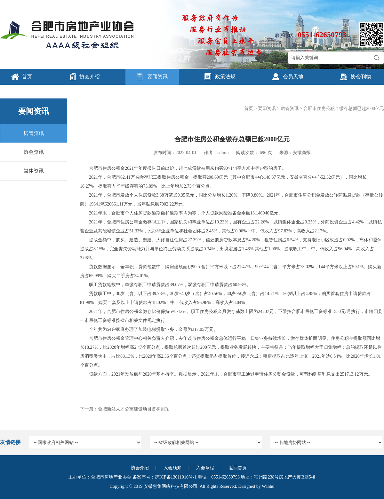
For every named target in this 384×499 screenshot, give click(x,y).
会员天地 (293, 76)
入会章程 (205, 467)
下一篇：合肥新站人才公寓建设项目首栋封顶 (125, 409)
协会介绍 (89, 76)
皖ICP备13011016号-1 (176, 477)
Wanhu (268, 486)
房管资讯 (33, 133)
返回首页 (238, 467)
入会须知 (172, 467)
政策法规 (225, 76)
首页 (27, 76)
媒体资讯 (33, 171)
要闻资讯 (157, 76)
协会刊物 (361, 76)
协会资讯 (33, 152)
